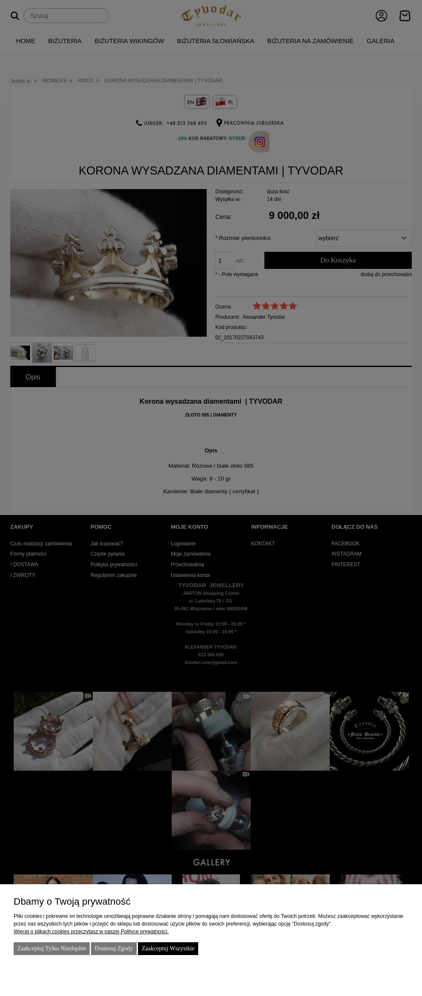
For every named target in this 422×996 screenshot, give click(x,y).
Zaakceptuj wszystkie (168, 948)
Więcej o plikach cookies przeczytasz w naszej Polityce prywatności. (91, 932)
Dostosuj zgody (114, 948)
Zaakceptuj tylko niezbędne (51, 948)
